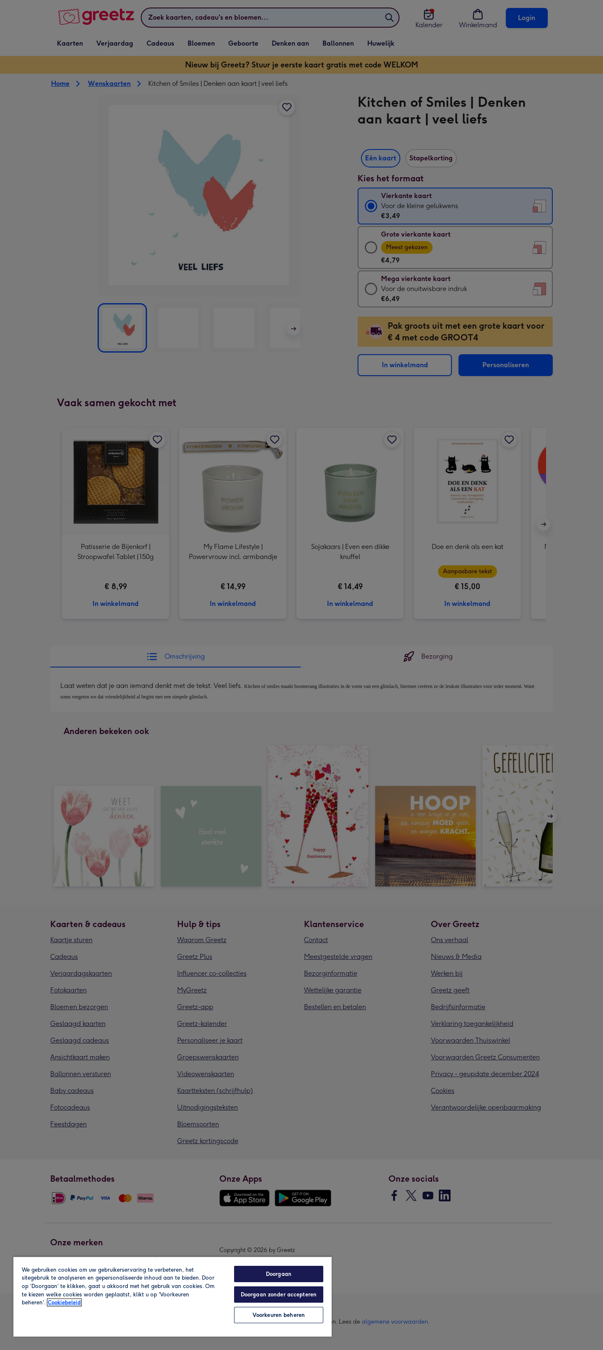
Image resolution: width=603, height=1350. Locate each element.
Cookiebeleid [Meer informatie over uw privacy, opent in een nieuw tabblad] (64, 1302)
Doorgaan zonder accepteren (279, 1294)
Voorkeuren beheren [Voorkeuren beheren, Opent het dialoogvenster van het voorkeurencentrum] (279, 1315)
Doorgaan (278, 1274)
